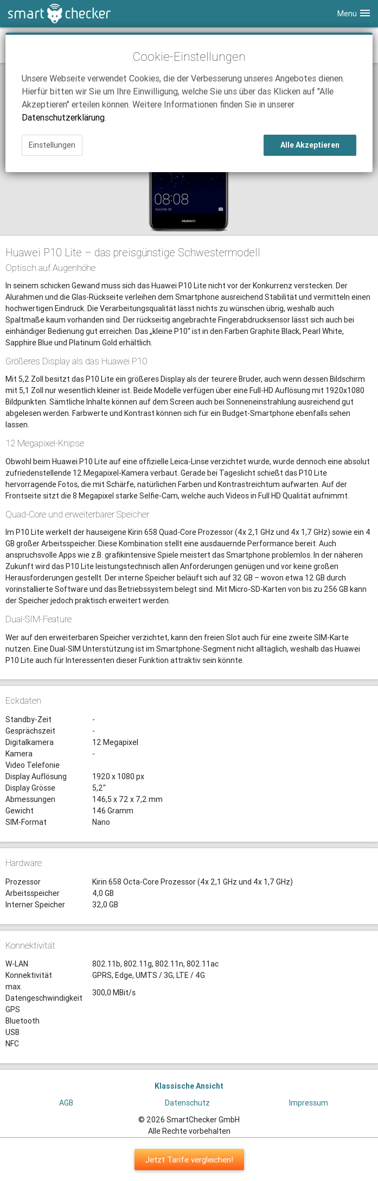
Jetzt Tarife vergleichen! (189, 1159)
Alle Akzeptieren (309, 145)
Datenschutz (187, 1103)
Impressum (308, 1103)
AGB (66, 1103)
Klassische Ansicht (189, 1086)
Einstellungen (52, 145)
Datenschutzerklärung (63, 117)
